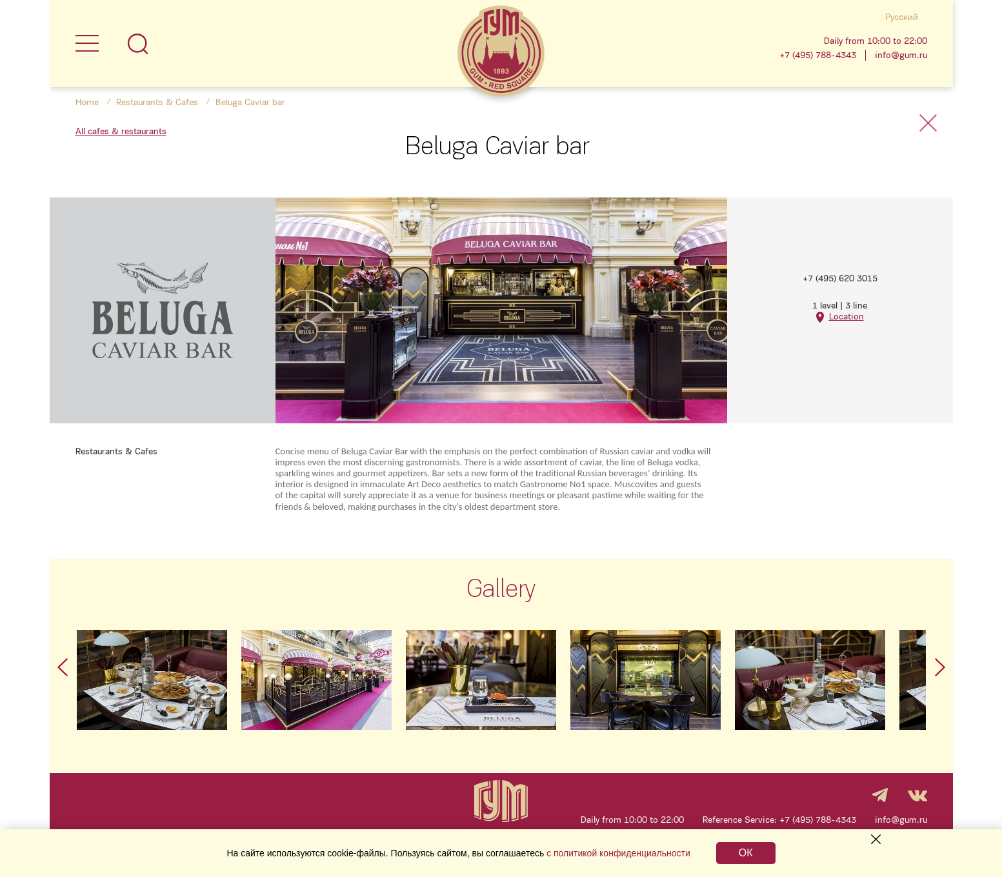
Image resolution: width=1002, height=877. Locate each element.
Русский (901, 17)
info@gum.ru (901, 55)
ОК (746, 852)
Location (846, 316)
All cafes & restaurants (120, 131)
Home (87, 102)
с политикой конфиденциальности (618, 853)
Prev (62, 667)
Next (940, 667)
